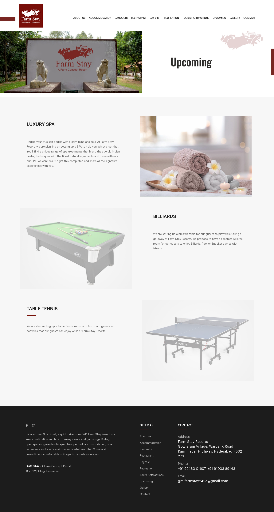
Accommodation (100, 18)
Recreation (171, 18)
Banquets (121, 18)
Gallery (234, 18)
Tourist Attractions (195, 18)
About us (79, 18)
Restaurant (138, 18)
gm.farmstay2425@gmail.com (203, 481)
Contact (249, 18)
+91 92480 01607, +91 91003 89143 (206, 468)
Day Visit (155, 18)
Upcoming (219, 18)
